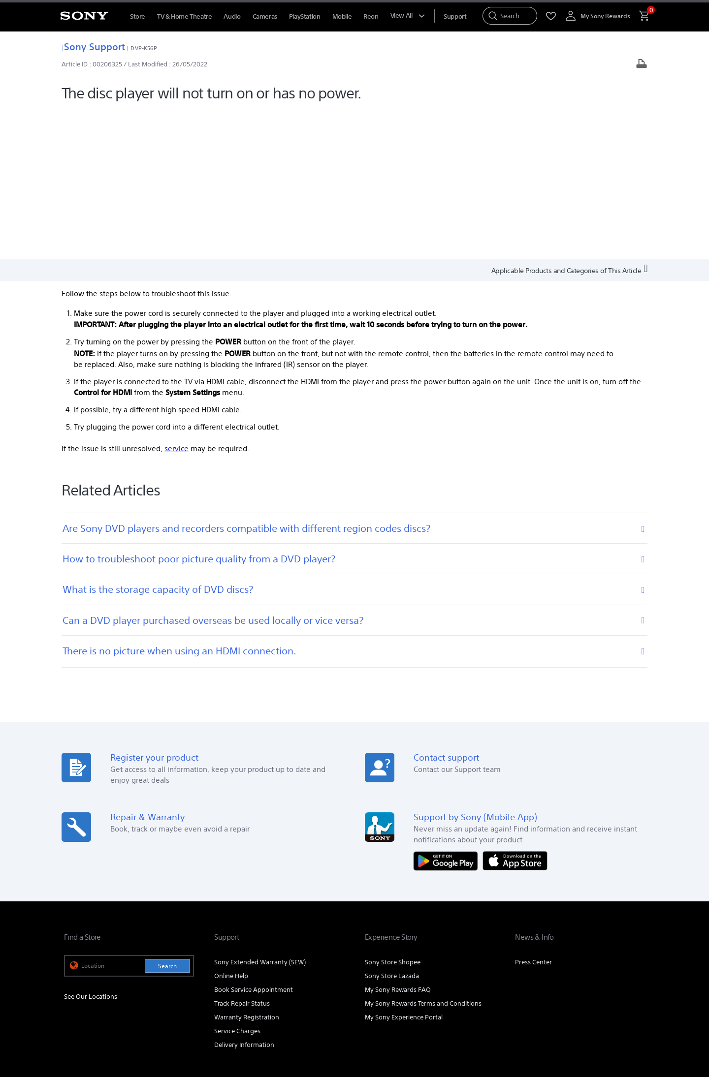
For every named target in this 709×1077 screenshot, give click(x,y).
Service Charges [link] (237, 881)
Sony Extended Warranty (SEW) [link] (260, 812)
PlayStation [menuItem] (305, 16)
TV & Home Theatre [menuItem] (184, 16)
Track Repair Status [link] (242, 853)
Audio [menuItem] (232, 16)
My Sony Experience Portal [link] (404, 867)
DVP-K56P (143, 48)
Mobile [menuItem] (342, 16)
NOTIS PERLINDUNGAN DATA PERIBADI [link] (114, 1023)
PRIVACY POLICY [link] (148, 1014)
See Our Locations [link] (90, 847)
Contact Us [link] (629, 943)
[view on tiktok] (635, 968)
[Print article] (641, 65)
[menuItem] (455, 16)
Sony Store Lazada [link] (392, 826)
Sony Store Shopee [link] (392, 812)
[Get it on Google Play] (448, 710)
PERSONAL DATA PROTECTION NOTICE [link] (225, 1014)
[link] (82, 969)
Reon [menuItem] (370, 16)
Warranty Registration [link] (246, 867)
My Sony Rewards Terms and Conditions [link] (423, 853)
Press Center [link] (533, 812)
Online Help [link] (231, 826)
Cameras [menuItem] (265, 16)
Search (167, 816)
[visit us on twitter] (614, 968)
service (176, 299)
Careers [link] (592, 943)
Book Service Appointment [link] (253, 839)
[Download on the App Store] (515, 710)
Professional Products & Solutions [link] (470, 943)
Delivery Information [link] (244, 895)
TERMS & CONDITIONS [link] (93, 1014)
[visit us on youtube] (550, 968)
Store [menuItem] (137, 16)
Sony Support (93, 46)
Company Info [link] (550, 943)
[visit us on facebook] (571, 968)
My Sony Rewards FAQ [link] (398, 839)
